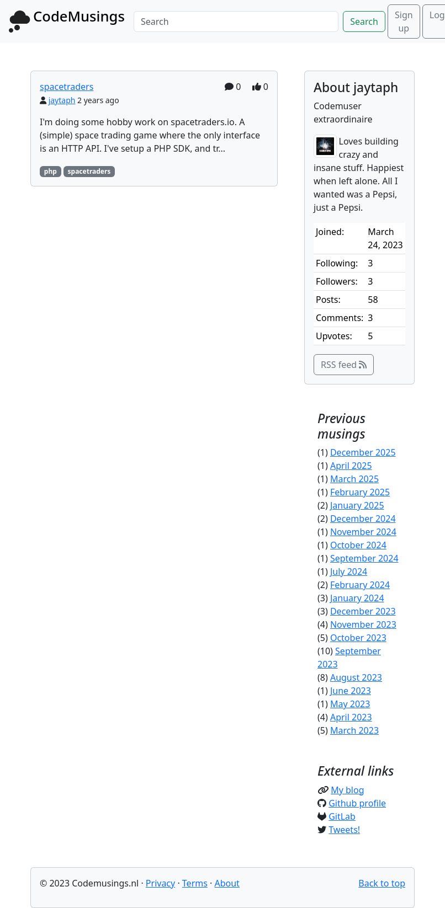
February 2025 (360, 492)
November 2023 (363, 624)
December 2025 (363, 452)
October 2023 (358, 638)
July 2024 (348, 571)
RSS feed (344, 365)
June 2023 (350, 691)
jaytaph (62, 100)
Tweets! (344, 830)
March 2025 (354, 479)
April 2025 (351, 466)
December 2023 (363, 611)
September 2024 (364, 558)
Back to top (381, 883)
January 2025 (357, 505)
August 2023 (356, 677)
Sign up (404, 21)
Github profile (357, 803)
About (226, 883)
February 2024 (360, 585)
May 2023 (350, 704)
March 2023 (354, 730)
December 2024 (363, 518)
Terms (195, 883)
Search (364, 21)
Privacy (160, 883)
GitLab (342, 816)
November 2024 (363, 532)
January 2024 (357, 598)
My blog (347, 790)
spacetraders (66, 87)
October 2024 (358, 545)
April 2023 (351, 717)
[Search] (236, 21)
